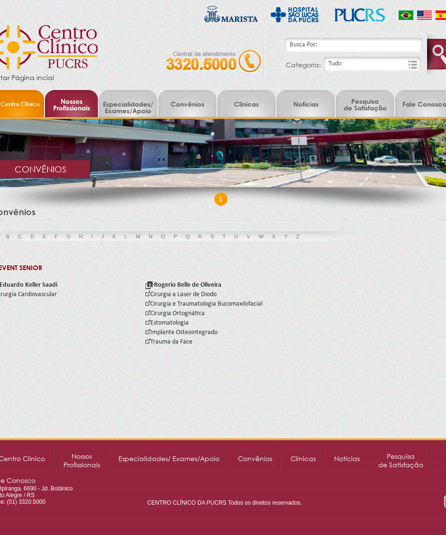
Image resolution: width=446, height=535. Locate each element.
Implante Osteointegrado (182, 332)
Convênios (187, 104)
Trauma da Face (169, 341)
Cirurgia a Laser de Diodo (181, 294)
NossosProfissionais (71, 104)
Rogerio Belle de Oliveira (183, 285)
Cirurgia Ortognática (175, 313)
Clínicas (246, 104)
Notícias (306, 104)
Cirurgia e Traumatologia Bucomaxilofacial (204, 304)
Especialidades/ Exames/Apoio (128, 107)
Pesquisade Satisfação (365, 104)
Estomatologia (167, 322)
